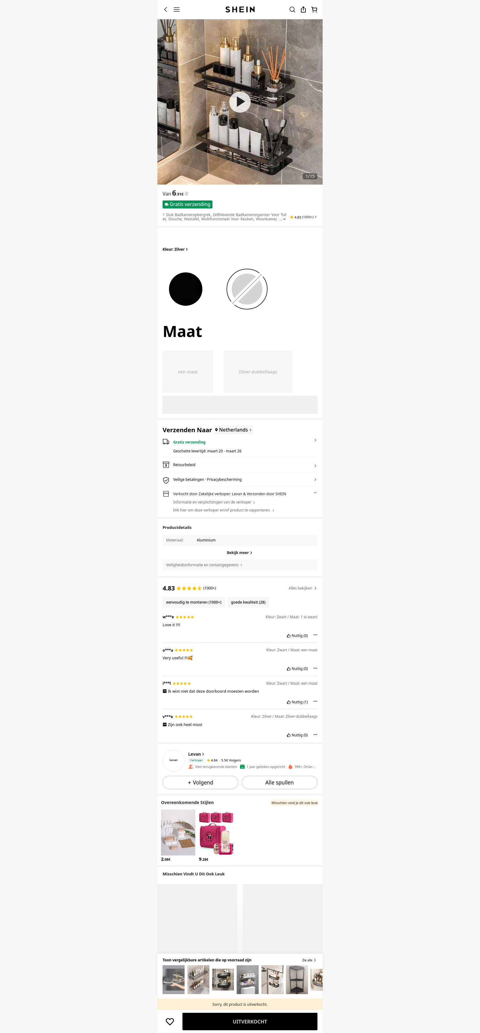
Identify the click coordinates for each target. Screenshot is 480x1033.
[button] (303, 217)
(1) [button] (305, 702)
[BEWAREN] (170, 1022)
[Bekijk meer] (240, 553)
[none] (173, 760)
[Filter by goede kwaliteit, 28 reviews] (248, 602)
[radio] (186, 286)
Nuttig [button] (297, 636)
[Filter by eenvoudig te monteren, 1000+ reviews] (194, 602)
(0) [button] (305, 636)
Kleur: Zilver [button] (176, 250)
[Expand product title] (284, 219)
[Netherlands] (232, 429)
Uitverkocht (250, 1021)
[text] (178, 192)
